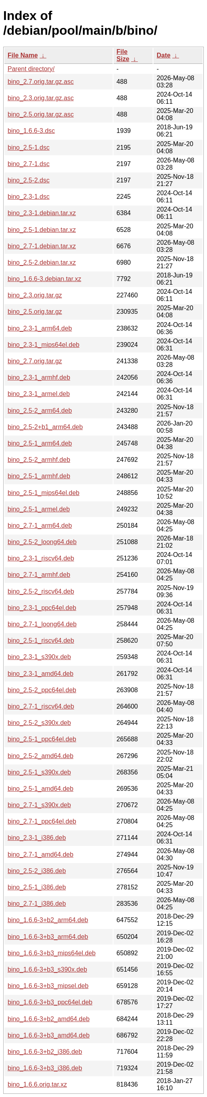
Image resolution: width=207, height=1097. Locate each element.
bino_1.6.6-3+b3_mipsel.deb (48, 985)
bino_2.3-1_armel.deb (39, 393)
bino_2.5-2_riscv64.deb (41, 591)
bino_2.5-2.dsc (29, 180)
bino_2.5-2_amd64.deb (41, 755)
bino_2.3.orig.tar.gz (35, 295)
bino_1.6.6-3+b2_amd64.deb (49, 1019)
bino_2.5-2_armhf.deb (39, 459)
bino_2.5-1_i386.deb (37, 887)
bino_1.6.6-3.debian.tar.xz (44, 278)
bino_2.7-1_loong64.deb (42, 624)
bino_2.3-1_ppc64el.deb (42, 607)
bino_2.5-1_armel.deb (39, 509)
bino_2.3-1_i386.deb (37, 837)
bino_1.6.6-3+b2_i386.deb (45, 1051)
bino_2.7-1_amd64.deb (41, 854)
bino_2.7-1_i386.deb (37, 903)
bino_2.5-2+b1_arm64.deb (45, 427)
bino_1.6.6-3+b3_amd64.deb (49, 1035)
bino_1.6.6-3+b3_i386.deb (45, 1068)
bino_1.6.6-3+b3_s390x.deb (47, 969)
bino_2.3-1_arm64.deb (40, 328)
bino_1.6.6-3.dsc (31, 130)
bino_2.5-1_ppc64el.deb (42, 739)
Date (164, 55)
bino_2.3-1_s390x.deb (39, 656)
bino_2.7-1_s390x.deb (39, 805)
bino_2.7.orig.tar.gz (35, 361)
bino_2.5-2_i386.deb (37, 870)
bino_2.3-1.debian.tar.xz (42, 213)
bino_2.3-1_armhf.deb (39, 377)
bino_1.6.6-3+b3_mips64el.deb (52, 953)
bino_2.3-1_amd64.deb (41, 673)
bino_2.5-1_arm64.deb (40, 443)
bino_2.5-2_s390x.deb (39, 722)
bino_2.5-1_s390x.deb (39, 772)
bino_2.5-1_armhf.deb (39, 476)
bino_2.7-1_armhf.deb (39, 574)
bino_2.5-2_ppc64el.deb (42, 690)
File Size (123, 55)
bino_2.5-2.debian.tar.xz (42, 262)
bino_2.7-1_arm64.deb (40, 525)
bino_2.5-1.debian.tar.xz (42, 229)
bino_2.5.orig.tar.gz (35, 311)
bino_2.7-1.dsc (29, 163)
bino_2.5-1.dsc (29, 147)
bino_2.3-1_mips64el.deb (44, 344)
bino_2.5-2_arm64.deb (40, 410)
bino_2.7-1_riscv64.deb (41, 706)
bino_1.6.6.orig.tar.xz (37, 1084)
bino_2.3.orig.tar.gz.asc (41, 98)
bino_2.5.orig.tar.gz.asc (41, 114)
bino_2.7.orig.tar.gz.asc (41, 81)
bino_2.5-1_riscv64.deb (41, 640)
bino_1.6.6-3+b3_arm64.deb (48, 936)
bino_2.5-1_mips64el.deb (44, 492)
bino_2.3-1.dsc (29, 196)
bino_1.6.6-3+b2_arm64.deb (48, 920)
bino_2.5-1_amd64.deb (41, 788)
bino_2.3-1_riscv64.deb (41, 558)
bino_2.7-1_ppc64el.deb (42, 821)
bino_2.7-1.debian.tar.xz (42, 246)
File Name (23, 55)
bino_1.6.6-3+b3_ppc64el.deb (50, 1002)
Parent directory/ (31, 68)
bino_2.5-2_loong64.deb (42, 542)
